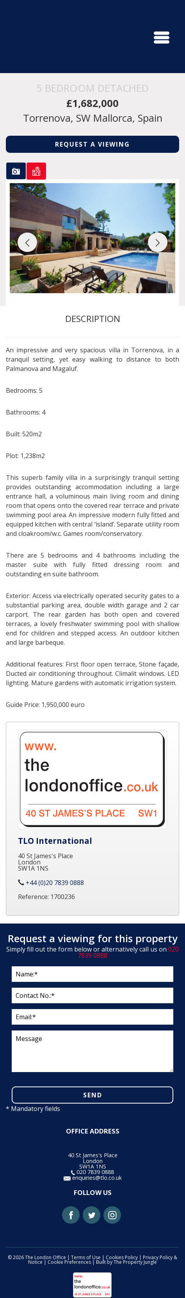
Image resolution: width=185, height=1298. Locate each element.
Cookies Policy (122, 1257)
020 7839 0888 (92, 1172)
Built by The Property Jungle (126, 1262)
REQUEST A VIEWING (92, 144)
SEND (92, 1095)
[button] (27, 242)
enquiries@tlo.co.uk (93, 1177)
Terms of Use (86, 1257)
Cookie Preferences (69, 1262)
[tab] (16, 171)
